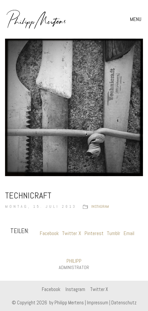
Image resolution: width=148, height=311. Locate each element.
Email (129, 233)
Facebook (49, 233)
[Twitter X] (99, 289)
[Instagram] (75, 289)
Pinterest (94, 233)
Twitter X (71, 233)
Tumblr (113, 233)
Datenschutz (124, 302)
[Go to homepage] (36, 19)
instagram (100, 206)
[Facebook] (51, 289)
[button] (136, 19)
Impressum (97, 302)
